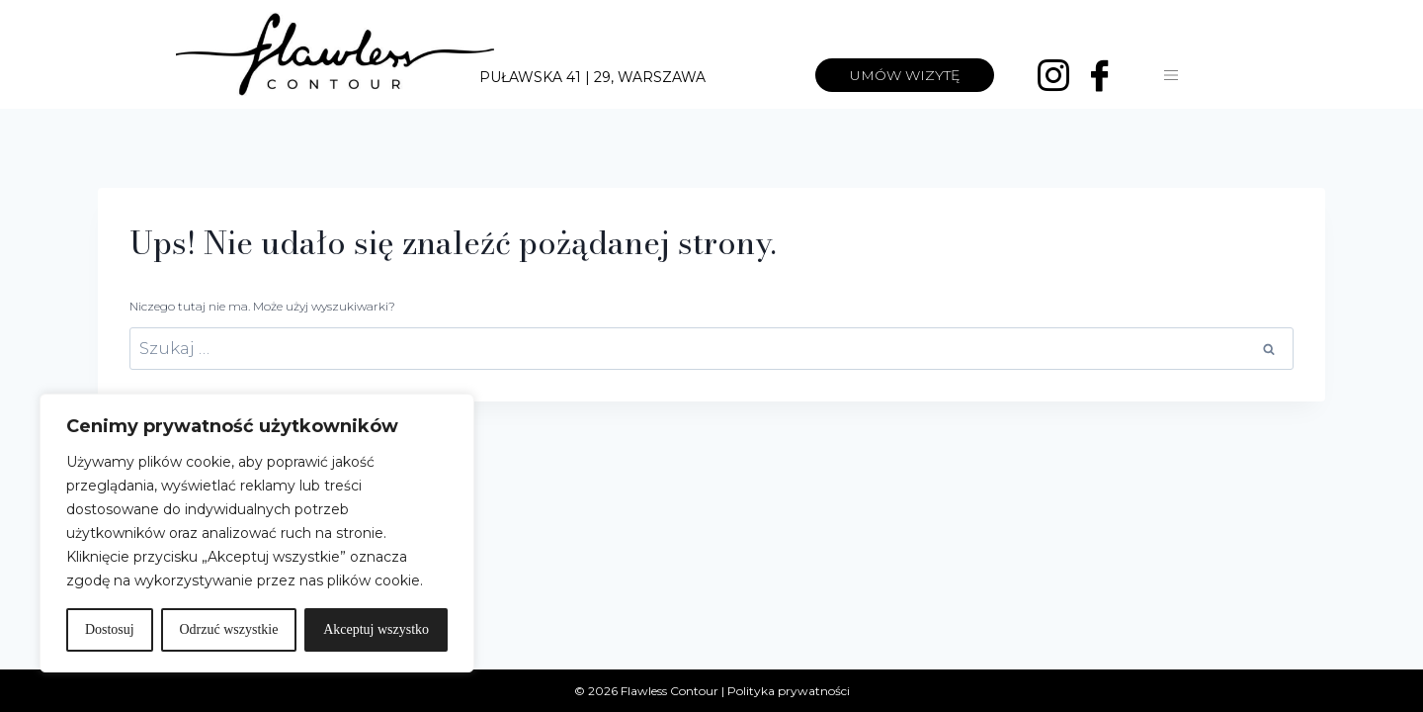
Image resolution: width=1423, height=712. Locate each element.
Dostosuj (109, 629)
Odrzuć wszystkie (228, 629)
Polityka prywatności (788, 690)
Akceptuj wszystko (376, 629)
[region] (257, 533)
